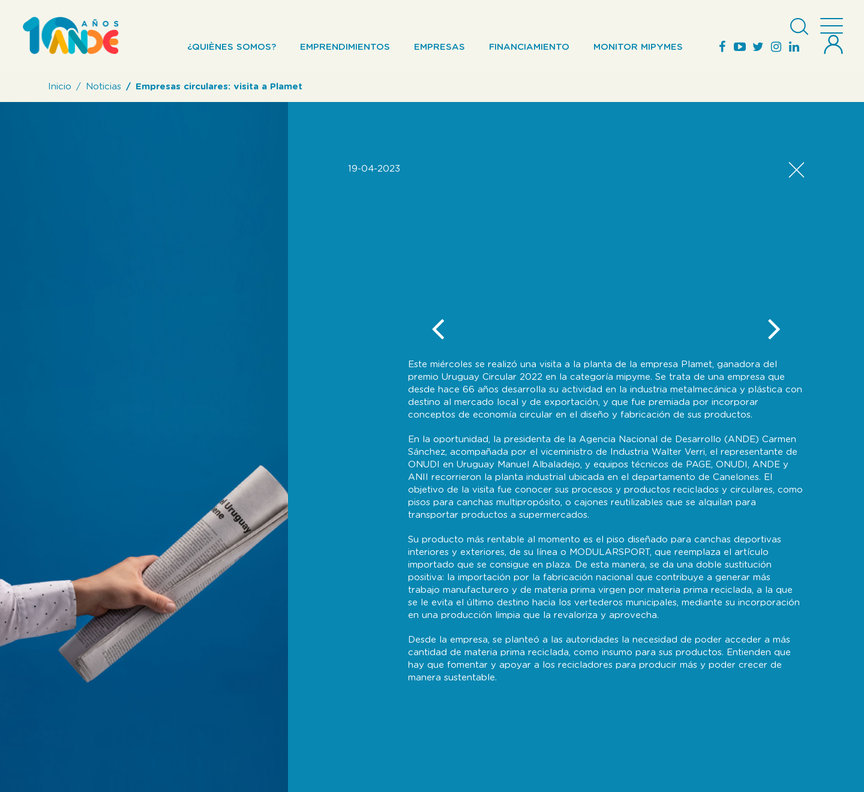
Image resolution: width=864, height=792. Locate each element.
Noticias (103, 86)
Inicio (59, 86)
